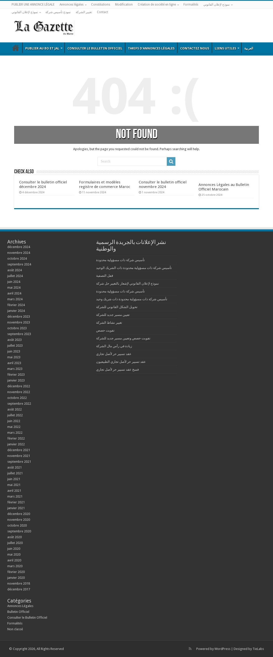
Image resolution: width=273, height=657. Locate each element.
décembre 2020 (18, 514)
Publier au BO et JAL (42, 48)
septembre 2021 (19, 461)
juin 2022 (13, 421)
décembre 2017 (18, 589)
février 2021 (16, 502)
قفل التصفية (104, 276)
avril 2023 (14, 363)
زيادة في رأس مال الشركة (114, 346)
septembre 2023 (19, 334)
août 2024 (14, 270)
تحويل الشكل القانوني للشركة (117, 307)
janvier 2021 (16, 508)
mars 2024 (14, 299)
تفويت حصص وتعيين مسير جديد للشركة (123, 338)
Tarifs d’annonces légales (151, 48)
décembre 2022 (18, 386)
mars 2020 (14, 566)
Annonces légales (72, 4)
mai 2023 (13, 357)
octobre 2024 (17, 258)
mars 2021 (14, 496)
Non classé (15, 629)
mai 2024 (13, 287)
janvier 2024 (16, 311)
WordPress (222, 649)
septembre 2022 (19, 403)
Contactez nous (194, 48)
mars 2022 (14, 432)
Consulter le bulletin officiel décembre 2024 (43, 184)
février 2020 (16, 572)
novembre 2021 (18, 456)
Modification (124, 4)
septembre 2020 (19, 531)
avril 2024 (14, 293)
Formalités (190, 4)
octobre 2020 (17, 525)
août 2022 (14, 409)
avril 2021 (14, 490)
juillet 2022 (15, 415)
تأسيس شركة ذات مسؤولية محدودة (120, 260)
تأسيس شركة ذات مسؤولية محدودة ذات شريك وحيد (131, 299)
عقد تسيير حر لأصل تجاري (113, 354)
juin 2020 (13, 549)
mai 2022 (13, 427)
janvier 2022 (16, 444)
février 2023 (16, 374)
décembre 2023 (18, 316)
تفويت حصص (105, 330)
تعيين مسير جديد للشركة (113, 315)
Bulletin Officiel (15, 47)
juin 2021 (13, 479)
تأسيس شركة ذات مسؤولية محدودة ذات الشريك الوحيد (134, 268)
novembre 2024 (18, 253)
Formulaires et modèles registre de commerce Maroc (104, 184)
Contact (102, 12)
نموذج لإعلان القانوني (216, 4)
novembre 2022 (18, 392)
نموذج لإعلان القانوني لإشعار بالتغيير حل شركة (127, 283)
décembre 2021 (18, 450)
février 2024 (16, 305)
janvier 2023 (16, 380)
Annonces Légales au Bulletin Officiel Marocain (224, 186)
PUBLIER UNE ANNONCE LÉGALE (33, 4)
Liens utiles (225, 48)
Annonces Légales (20, 606)
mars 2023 (14, 369)
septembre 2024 (19, 264)
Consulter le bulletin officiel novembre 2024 (162, 184)
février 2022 (16, 438)
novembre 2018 (18, 583)
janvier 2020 (16, 578)
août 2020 (14, 537)
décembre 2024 (18, 247)
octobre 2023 (17, 328)
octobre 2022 (17, 398)
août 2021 (14, 467)
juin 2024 (13, 282)
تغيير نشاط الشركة (109, 322)
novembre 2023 (18, 322)
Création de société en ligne (157, 4)
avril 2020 (14, 560)
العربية (248, 48)
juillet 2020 (15, 543)
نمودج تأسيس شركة (58, 12)
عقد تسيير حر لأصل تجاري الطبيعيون (121, 362)
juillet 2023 (15, 345)
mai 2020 (13, 554)
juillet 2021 (15, 473)
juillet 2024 (15, 276)
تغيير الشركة (84, 12)
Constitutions (100, 4)
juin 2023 (13, 351)
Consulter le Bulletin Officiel (94, 48)
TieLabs (258, 649)
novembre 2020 (18, 520)
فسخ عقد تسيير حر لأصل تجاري (117, 369)
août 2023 (14, 340)
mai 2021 (13, 485)
